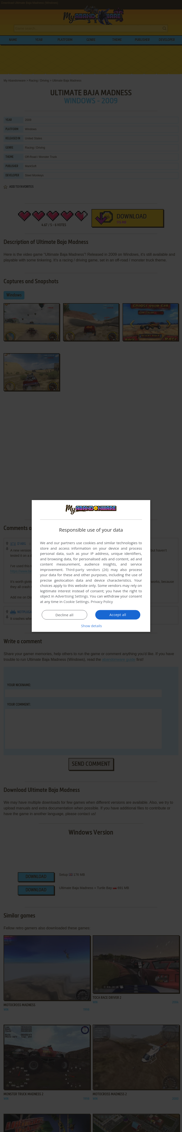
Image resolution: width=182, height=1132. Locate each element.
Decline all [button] (64, 614)
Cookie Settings (76, 601)
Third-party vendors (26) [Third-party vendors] (87, 569)
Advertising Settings (71, 596)
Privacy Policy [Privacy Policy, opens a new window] (102, 601)
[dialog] (91, 566)
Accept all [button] (117, 614)
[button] (91, 625)
